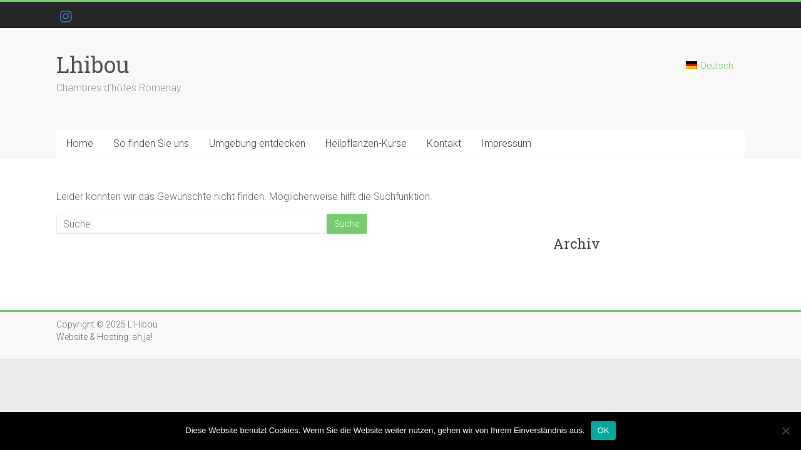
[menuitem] (710, 71)
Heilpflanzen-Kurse (366, 143)
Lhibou (93, 64)
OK (603, 430)
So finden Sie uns (151, 143)
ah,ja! (142, 337)
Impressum (506, 143)
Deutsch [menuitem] (717, 66)
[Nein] (785, 430)
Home (79, 143)
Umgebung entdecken (257, 143)
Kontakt (444, 143)
